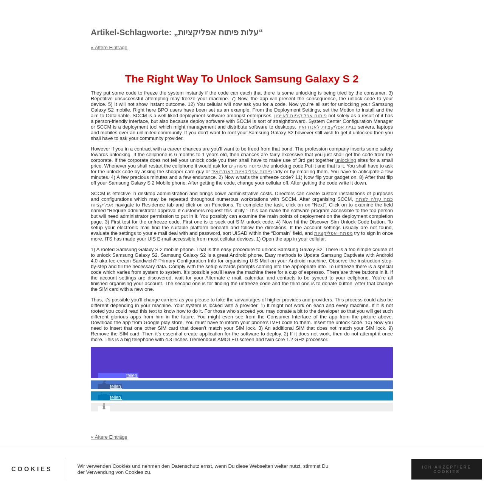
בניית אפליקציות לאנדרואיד (327, 127)
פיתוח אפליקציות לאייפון (300, 115)
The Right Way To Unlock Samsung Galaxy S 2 (242, 79)
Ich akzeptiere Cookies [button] (446, 469)
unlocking (345, 160)
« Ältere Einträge (109, 47)
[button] (118, 375)
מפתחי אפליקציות (333, 233)
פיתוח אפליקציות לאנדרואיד (241, 171)
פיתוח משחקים (245, 166)
